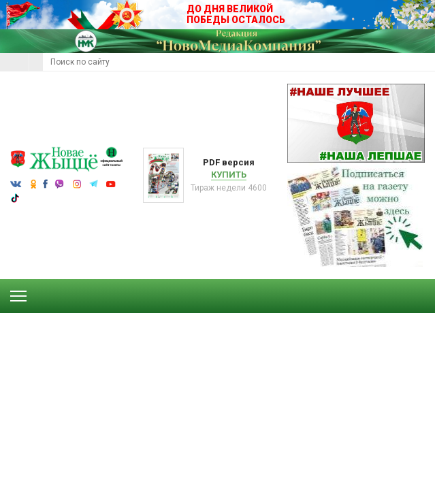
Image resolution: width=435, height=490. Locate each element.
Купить (228, 174)
